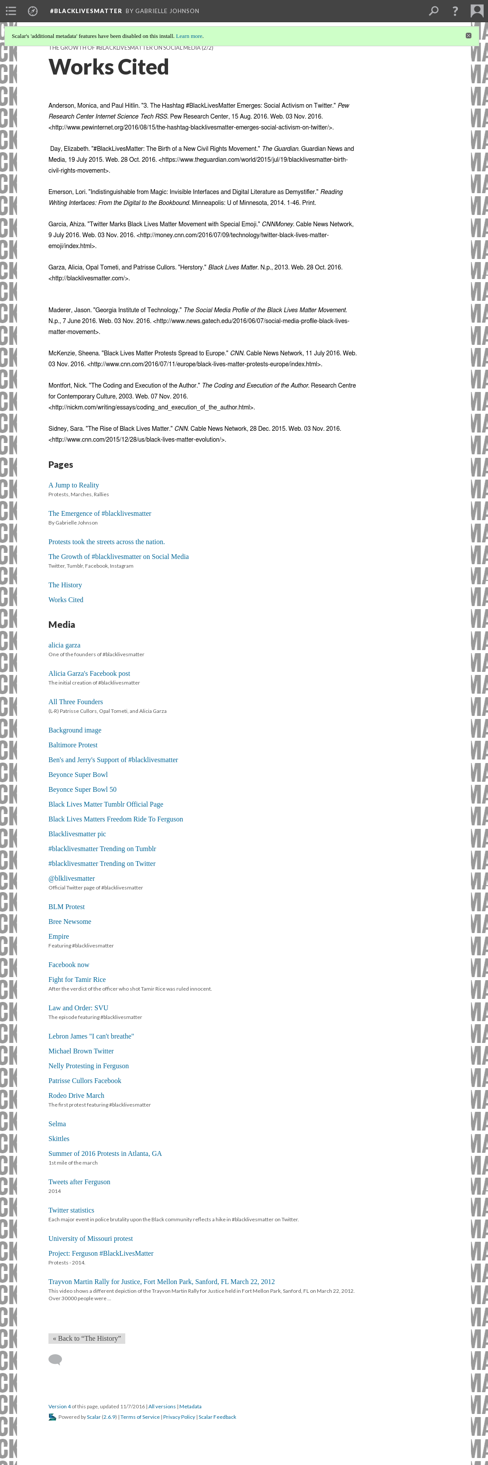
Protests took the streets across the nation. (106, 541)
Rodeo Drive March (76, 1095)
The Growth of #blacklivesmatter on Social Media (124, 47)
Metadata (190, 1406)
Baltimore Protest (72, 745)
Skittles (58, 1138)
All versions (162, 1406)
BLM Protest (66, 906)
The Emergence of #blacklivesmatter (99, 513)
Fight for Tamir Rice (77, 979)
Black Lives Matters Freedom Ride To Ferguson (115, 819)
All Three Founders (75, 701)
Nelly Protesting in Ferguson (88, 1066)
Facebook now (68, 964)
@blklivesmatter (71, 878)
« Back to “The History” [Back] (87, 1338)
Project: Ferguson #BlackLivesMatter (101, 1253)
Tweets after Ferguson (79, 1182)
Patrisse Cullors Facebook (84, 1080)
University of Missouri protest (90, 1238)
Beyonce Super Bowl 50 (82, 789)
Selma (57, 1124)
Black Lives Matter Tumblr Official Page (105, 804)
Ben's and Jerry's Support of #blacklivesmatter (113, 759)
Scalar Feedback (217, 1417)
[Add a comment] (59, 1360)
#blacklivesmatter (86, 10)
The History (65, 585)
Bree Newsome (69, 921)
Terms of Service (140, 1417)
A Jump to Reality (73, 485)
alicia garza (64, 645)
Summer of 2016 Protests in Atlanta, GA (105, 1153)
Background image (74, 730)
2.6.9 (109, 1417)
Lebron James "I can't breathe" (91, 1036)
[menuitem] (11, 11)
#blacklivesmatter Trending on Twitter (101, 863)
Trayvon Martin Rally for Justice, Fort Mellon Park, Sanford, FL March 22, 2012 (161, 1281)
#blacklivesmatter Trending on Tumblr (102, 848)
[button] (455, 11)
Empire (58, 936)
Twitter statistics (71, 1210)
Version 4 (59, 1406)
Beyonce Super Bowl (78, 774)
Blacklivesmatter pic (77, 834)
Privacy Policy (179, 1417)
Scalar (94, 1417)
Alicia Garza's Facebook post (89, 673)
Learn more (189, 36)
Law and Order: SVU (78, 1008)
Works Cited (65, 599)
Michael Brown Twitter (81, 1051)
